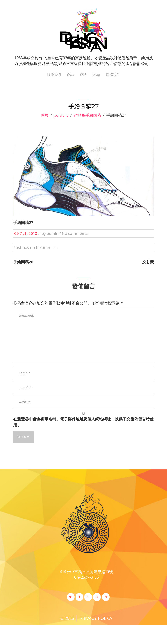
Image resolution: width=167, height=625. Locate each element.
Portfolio (61, 115)
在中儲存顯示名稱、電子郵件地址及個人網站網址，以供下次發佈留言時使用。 (83, 421)
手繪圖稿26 (23, 261)
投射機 (148, 261)
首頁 (45, 115)
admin (53, 233)
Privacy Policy (96, 618)
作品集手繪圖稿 (87, 115)
